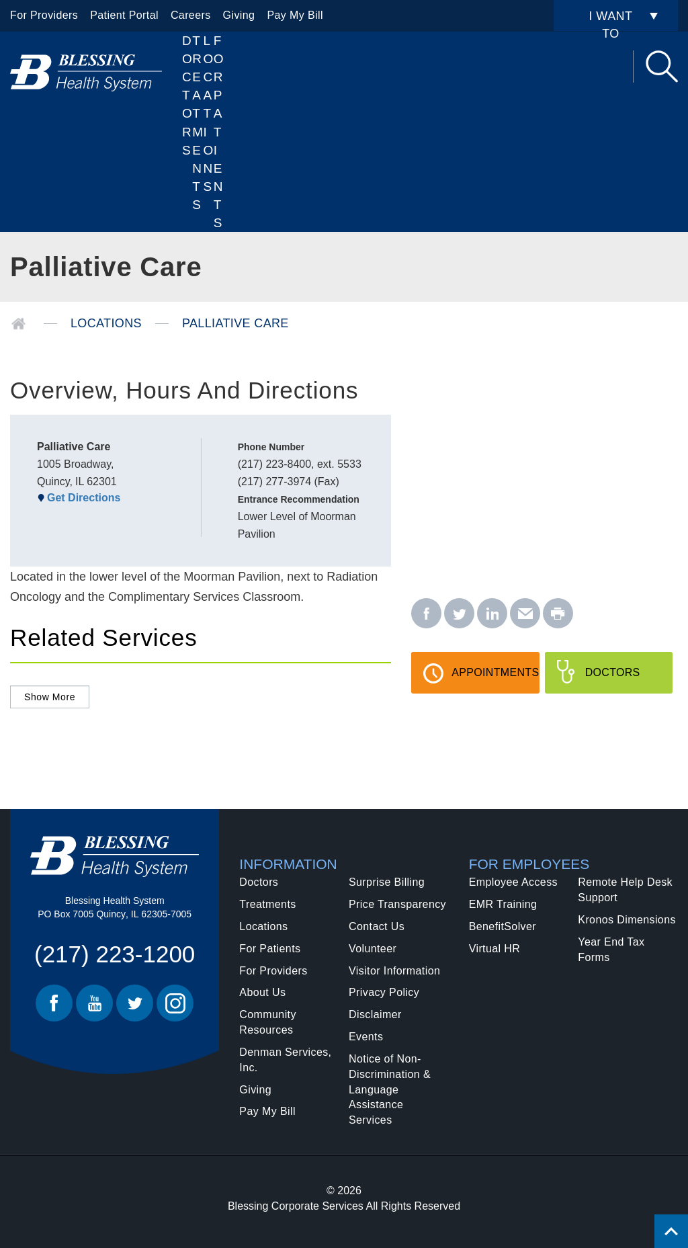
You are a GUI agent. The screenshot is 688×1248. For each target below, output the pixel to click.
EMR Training (503, 904)
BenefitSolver (502, 926)
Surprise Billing (387, 882)
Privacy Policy (384, 992)
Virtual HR (495, 948)
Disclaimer (375, 1014)
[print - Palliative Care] (558, 614)
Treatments (267, 904)
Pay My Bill (295, 15)
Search (662, 66)
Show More (49, 697)
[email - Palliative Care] (525, 614)
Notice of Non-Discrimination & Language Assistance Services (390, 1089)
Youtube (94, 1003)
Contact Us (376, 926)
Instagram (175, 1003)
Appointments (495, 680)
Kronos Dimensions (627, 919)
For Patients (219, 132)
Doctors (187, 95)
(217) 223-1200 (114, 954)
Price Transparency (397, 904)
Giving (239, 15)
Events (366, 1036)
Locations (209, 114)
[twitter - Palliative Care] (459, 614)
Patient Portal (124, 15)
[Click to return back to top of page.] (671, 1231)
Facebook (54, 1003)
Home (18, 324)
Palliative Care (235, 323)
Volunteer (372, 948)
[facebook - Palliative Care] (426, 614)
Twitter (134, 1003)
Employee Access (513, 882)
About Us (262, 992)
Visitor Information (394, 970)
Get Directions (83, 497)
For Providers (44, 15)
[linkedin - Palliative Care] (492, 614)
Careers (191, 15)
